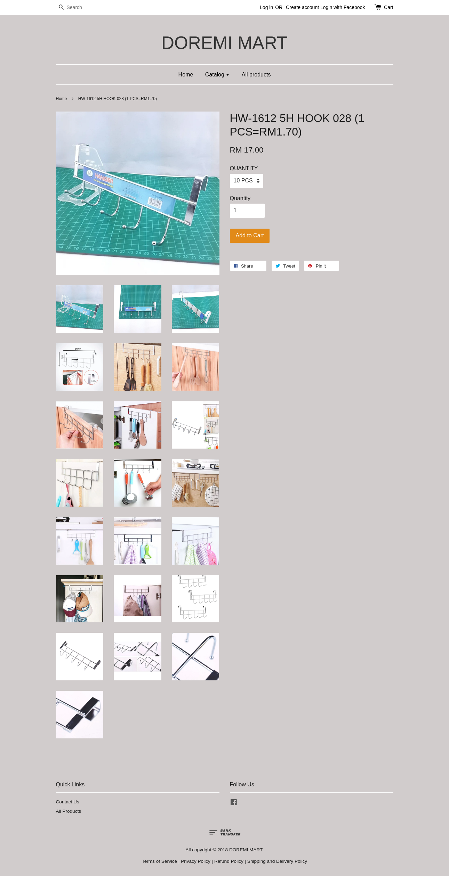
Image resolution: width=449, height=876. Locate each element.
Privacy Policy (195, 861)
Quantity (240, 198)
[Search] (77, 7)
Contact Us (67, 801)
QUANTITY (244, 168)
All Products (68, 811)
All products (256, 74)
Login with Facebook (342, 7)
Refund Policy (228, 861)
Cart (388, 7)
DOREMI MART (224, 43)
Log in (266, 7)
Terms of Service (159, 861)
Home (185, 74)
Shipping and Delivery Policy (277, 861)
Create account (302, 7)
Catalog (217, 74)
